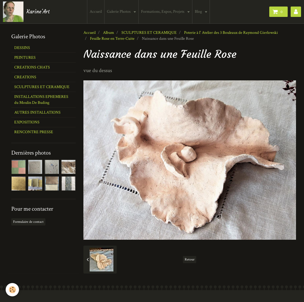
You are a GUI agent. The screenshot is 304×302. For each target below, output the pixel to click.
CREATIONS (25, 77)
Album (108, 32)
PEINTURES (25, 57)
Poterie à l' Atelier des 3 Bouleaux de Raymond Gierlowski (231, 32)
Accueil (96, 11)
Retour (189, 259)
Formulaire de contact (28, 222)
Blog (199, 11)
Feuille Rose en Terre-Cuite (112, 38)
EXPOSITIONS (26, 122)
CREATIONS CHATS (32, 67)
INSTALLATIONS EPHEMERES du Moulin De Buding (41, 99)
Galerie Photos (119, 11)
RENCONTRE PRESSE (33, 132)
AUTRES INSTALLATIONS (37, 112)
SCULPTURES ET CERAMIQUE (149, 32)
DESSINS (22, 47)
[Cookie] (12, 289)
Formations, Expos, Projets (164, 11)
